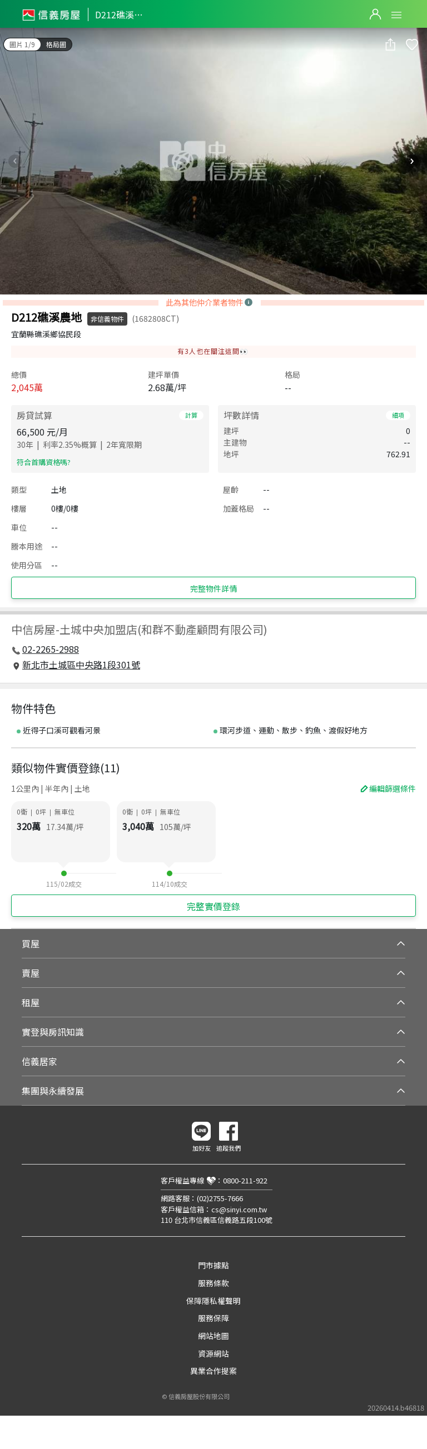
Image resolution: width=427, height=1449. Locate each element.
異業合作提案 (213, 1370)
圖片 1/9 (22, 44)
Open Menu (396, 15)
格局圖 (56, 44)
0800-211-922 (245, 1180)
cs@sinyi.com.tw (239, 1209)
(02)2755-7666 (220, 1198)
